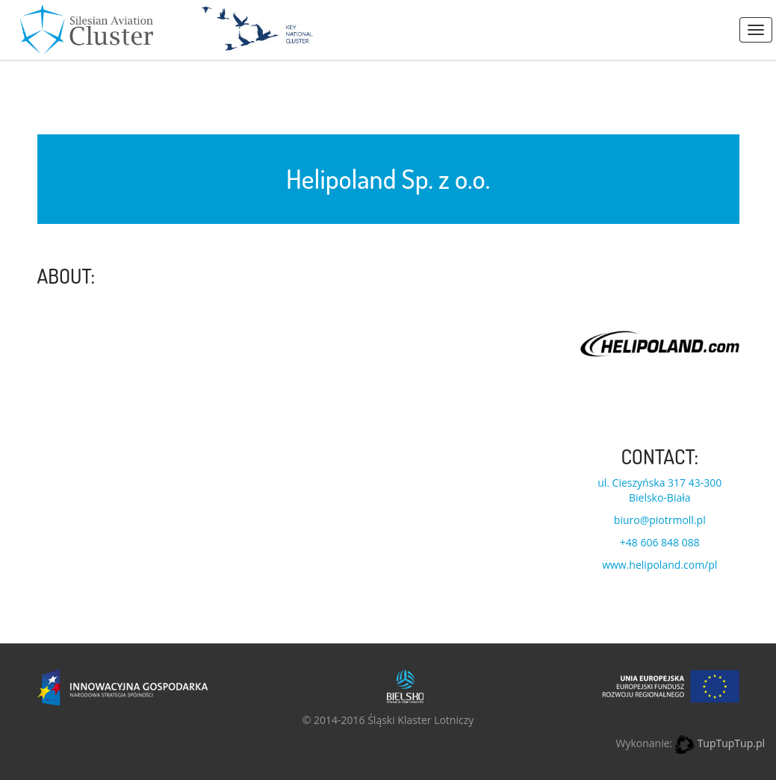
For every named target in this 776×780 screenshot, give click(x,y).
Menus (755, 30)
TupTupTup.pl (731, 743)
